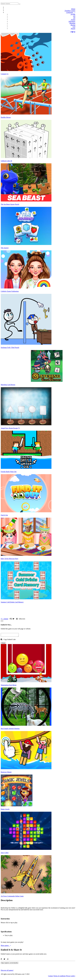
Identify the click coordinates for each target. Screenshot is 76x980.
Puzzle (72, 28)
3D (74, 18)
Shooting (72, 23)
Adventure (71, 21)
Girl (73, 27)
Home (73, 9)
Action (72, 19)
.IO (74, 16)
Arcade (72, 14)
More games (6, 946)
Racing (72, 25)
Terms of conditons (59, 976)
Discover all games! (7, 971)
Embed (4, 619)
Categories (70, 12)
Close (3, 643)
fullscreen (20, 619)
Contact (50, 976)
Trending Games (69, 11)
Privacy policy (70, 976)
